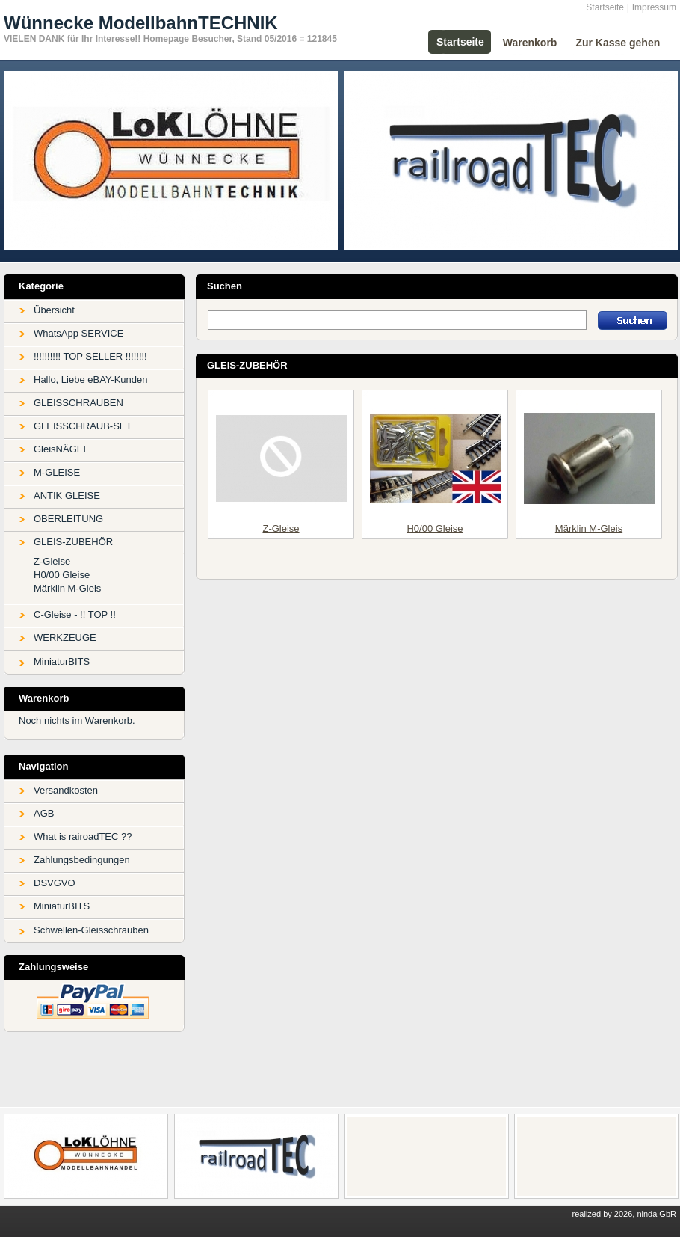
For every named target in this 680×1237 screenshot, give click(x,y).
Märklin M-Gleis (67, 588)
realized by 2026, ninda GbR (624, 1213)
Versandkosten (66, 790)
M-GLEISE (57, 472)
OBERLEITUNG (68, 518)
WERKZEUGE (65, 637)
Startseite (605, 7)
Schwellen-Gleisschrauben (91, 930)
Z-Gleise (52, 561)
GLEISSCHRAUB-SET (83, 426)
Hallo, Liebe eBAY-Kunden (91, 379)
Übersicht (54, 310)
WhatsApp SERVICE (78, 333)
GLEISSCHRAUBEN (78, 402)
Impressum (654, 7)
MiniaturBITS (62, 661)
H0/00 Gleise (62, 574)
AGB (44, 813)
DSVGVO (54, 882)
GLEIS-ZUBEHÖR (73, 541)
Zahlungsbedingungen (82, 859)
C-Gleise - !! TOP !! (75, 614)
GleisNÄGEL (61, 449)
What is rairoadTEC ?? (83, 836)
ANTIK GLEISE (67, 495)
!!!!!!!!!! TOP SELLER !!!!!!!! (90, 356)
